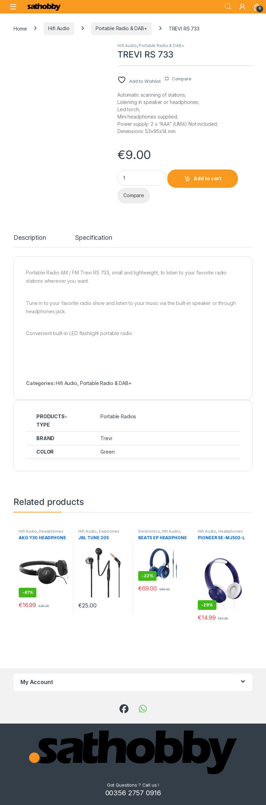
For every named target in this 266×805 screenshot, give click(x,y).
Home (20, 28)
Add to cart (207, 178)
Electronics (149, 531)
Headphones (51, 531)
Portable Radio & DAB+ (121, 28)
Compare (182, 78)
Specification (93, 238)
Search (228, 6)
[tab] (30, 241)
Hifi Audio (59, 28)
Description (30, 238)
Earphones (109, 531)
